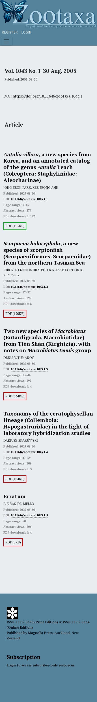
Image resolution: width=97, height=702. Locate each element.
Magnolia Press (40, 632)
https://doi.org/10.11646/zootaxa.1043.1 (47, 96)
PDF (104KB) (14, 479)
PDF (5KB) (13, 542)
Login (26, 32)
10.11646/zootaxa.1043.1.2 (29, 287)
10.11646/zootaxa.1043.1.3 (29, 369)
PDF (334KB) (14, 396)
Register (10, 32)
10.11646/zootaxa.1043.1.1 (29, 199)
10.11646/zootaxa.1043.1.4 (29, 452)
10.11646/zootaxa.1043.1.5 (29, 515)
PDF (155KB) (14, 226)
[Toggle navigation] (6, 41)
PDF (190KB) (14, 314)
